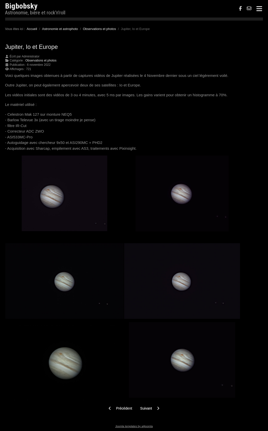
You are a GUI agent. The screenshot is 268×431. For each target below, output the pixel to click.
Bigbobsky (21, 6)
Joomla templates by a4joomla (134, 426)
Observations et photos (40, 60)
